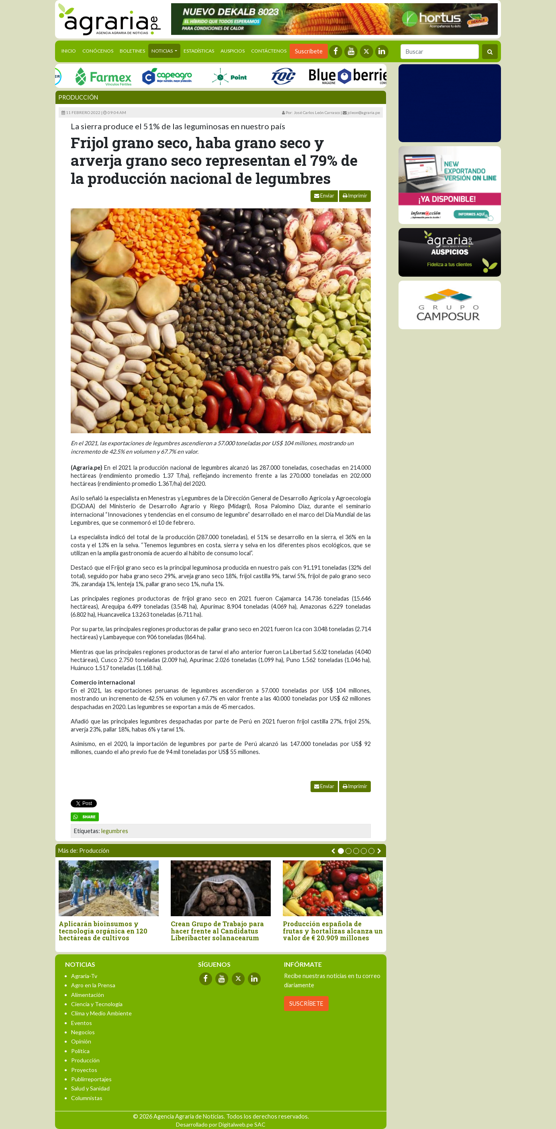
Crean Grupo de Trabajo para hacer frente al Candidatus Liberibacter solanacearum (217, 931)
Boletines (132, 51)
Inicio (70, 50)
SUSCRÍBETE (306, 1003)
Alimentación (87, 994)
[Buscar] (440, 51)
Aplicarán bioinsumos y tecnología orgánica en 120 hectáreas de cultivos (103, 931)
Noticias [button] (162, 51)
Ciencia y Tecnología (97, 1004)
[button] (341, 851)
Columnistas (86, 1097)
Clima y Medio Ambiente (101, 1013)
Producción (78, 97)
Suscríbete (309, 51)
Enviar (324, 196)
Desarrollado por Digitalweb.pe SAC (221, 1124)
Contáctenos (268, 51)
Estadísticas (199, 51)
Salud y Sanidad (90, 1088)
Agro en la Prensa (93, 985)
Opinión (81, 1041)
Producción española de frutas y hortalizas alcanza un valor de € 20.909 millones (333, 931)
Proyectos (84, 1069)
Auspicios (233, 51)
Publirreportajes (91, 1079)
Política (80, 1050)
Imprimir (355, 196)
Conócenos (97, 51)
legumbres (114, 830)
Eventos (81, 1022)
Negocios (83, 1032)
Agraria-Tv (84, 975)
